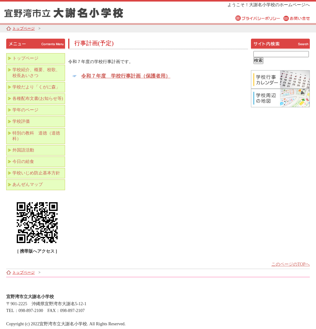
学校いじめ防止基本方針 (36, 173)
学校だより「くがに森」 (36, 87)
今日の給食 (23, 161)
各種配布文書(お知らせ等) (37, 98)
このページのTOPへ (290, 264)
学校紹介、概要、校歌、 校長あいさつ (38, 72)
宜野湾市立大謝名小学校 (77, 11)
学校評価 (21, 121)
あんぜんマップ (27, 184)
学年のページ (25, 110)
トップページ (23, 28)
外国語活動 (23, 150)
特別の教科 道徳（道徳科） (36, 136)
